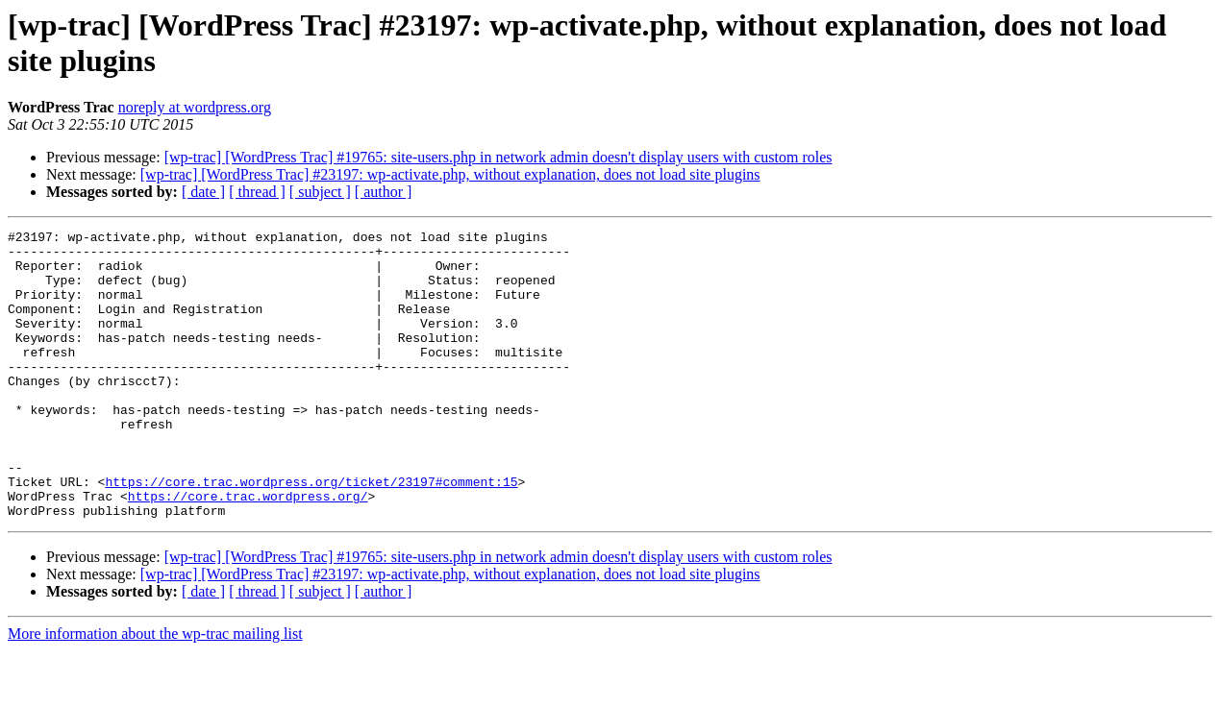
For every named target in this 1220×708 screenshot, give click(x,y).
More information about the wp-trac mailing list (155, 691)
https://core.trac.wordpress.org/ (248, 550)
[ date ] (203, 191)
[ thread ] (257, 191)
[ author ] (383, 191)
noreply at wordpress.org (194, 107)
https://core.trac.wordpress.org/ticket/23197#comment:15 (311, 533)
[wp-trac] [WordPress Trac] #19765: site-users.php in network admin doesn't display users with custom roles (498, 157)
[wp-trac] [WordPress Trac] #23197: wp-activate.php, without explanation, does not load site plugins (450, 174)
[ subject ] (320, 191)
